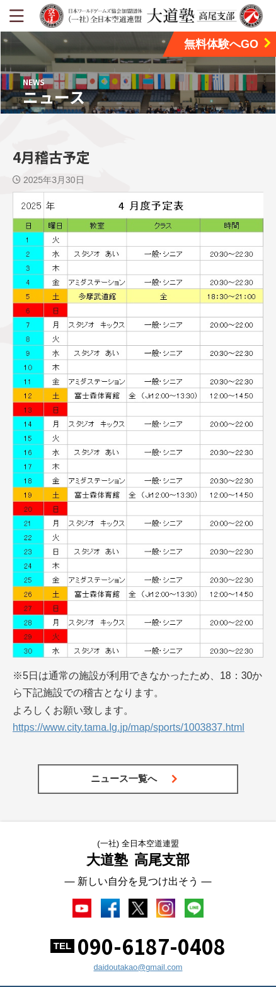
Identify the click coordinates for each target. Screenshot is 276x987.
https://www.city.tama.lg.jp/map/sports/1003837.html (128, 727)
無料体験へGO (228, 43)
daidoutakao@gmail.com (137, 967)
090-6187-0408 (152, 945)
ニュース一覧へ (135, 778)
